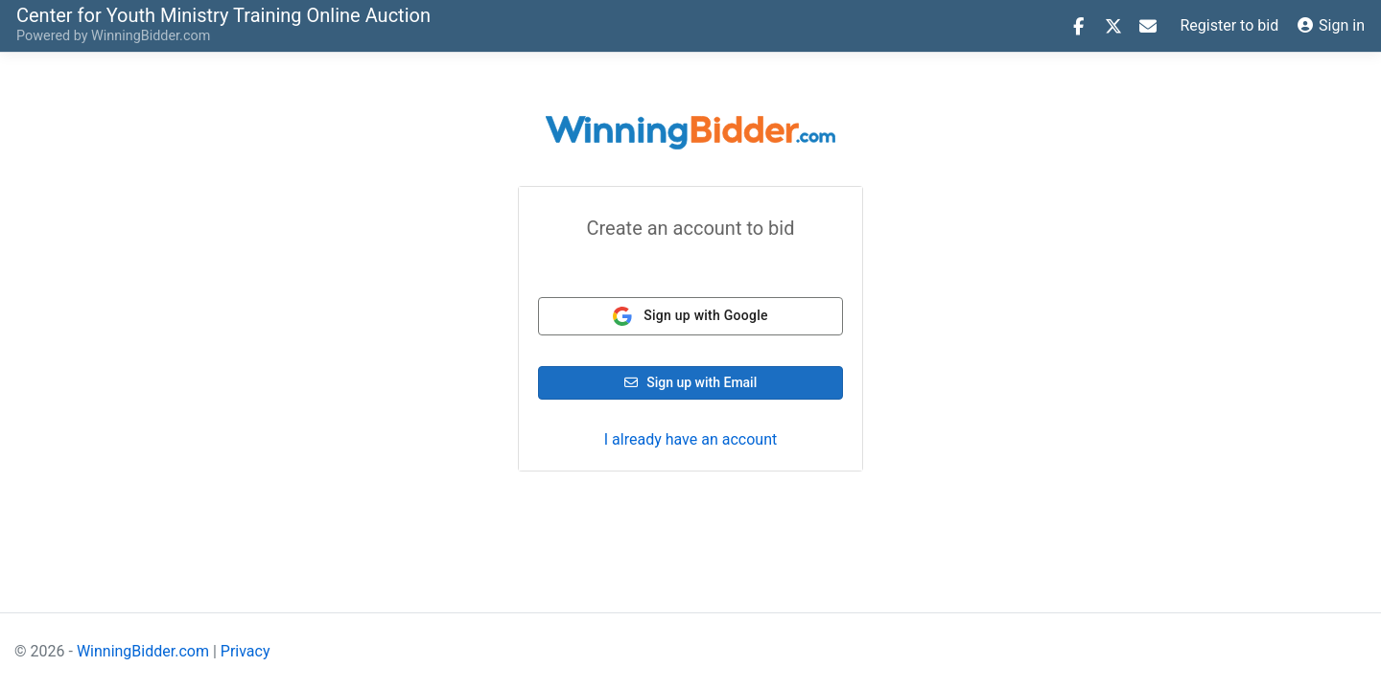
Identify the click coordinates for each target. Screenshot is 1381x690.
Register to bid (1230, 25)
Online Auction (223, 14)
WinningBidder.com (150, 36)
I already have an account (690, 439)
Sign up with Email (691, 382)
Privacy (245, 651)
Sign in (1331, 25)
